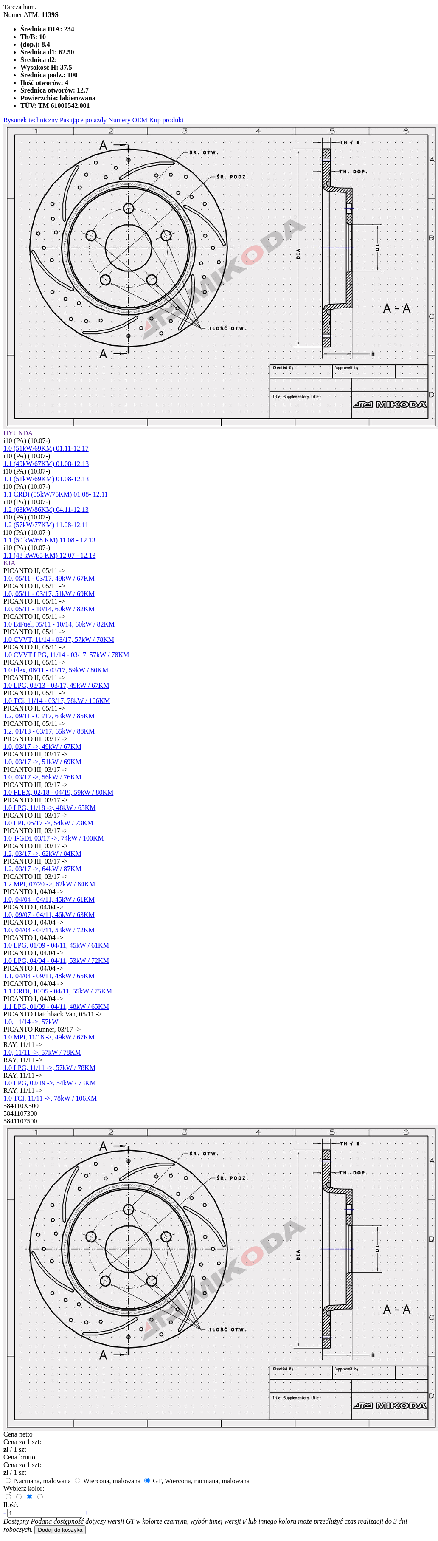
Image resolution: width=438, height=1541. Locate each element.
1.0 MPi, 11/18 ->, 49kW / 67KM (49, 1037)
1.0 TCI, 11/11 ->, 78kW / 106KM (50, 1098)
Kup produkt (166, 120)
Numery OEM (127, 120)
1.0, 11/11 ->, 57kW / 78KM (42, 1052)
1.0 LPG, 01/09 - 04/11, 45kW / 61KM (56, 945)
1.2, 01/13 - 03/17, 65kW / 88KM (49, 731)
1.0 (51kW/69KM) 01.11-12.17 (46, 448)
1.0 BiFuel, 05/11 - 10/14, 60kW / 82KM (59, 624)
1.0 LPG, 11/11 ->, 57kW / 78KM (49, 1067)
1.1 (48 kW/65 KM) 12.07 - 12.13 (49, 555)
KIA (9, 563)
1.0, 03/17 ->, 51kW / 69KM (42, 761)
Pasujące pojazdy (83, 120)
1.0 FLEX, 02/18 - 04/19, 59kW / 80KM (58, 792)
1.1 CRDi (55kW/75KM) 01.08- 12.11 (55, 494)
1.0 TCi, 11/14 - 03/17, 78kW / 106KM (56, 700)
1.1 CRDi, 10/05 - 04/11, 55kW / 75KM (57, 991)
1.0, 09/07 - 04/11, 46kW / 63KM (49, 914)
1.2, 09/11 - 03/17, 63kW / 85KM (49, 716)
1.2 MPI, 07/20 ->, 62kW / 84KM (49, 884)
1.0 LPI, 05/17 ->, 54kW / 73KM (48, 823)
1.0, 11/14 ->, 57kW (30, 1021)
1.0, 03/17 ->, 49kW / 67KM (42, 746)
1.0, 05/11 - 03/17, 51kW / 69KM (49, 593)
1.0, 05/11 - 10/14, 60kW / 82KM (49, 608)
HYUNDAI (19, 433)
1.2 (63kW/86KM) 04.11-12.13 (46, 509)
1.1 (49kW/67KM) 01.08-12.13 (46, 463)
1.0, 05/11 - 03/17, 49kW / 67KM (49, 578)
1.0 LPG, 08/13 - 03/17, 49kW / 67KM (56, 685)
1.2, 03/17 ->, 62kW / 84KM (42, 853)
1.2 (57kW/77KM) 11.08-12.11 (45, 524)
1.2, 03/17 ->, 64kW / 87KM (42, 868)
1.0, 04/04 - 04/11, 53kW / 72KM (49, 930)
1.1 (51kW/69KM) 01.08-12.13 (46, 479)
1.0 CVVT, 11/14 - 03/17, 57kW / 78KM (58, 639)
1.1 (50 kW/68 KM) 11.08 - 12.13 (49, 540)
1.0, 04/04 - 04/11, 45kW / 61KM (49, 899)
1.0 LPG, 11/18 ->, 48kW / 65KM (49, 807)
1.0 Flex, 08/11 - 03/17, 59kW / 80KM (55, 670)
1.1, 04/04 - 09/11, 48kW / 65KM (49, 975)
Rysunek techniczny (30, 120)
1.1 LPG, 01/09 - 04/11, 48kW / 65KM (56, 1006)
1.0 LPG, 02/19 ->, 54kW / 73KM (49, 1083)
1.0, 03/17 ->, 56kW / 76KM (42, 777)
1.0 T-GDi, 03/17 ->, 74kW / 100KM (53, 838)
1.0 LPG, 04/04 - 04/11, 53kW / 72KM (56, 960)
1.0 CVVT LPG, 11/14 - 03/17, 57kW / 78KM (66, 654)
